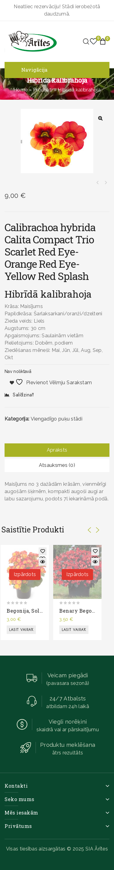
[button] (100, 118)
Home (20, 90)
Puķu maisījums (105, 182)
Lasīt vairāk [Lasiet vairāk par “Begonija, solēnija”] (21, 629)
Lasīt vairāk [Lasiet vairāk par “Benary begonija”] (74, 629)
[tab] (57, 450)
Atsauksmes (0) (57, 465)
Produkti (42, 90)
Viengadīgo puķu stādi (56, 419)
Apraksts (57, 450)
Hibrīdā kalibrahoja (97, 182)
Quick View (43, 562)
